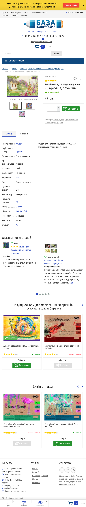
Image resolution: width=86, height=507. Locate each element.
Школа (14, 68)
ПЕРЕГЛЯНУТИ (71, 5)
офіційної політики (67, 484)
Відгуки (15, 16)
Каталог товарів (14, 60)
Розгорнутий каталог (19, 12)
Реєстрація (79, 12)
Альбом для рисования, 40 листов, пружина (21, 249)
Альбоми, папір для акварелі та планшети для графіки (41, 68)
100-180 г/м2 (21, 211)
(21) (10, 355)
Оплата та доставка (38, 12)
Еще (71, 282)
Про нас (5, 12)
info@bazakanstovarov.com (41, 42)
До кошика (73, 108)
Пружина (20, 151)
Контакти (24, 16)
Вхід (68, 12)
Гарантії (5, 16)
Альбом (19, 143)
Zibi (17, 177)
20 (17, 202)
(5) (51, 355)
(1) (10, 433)
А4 (17, 225)
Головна (5, 68)
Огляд (9, 133)
